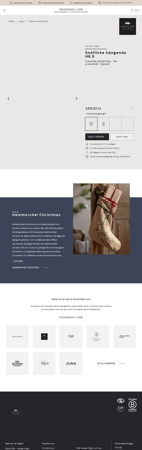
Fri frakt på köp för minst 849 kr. (53, 3)
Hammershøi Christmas (30, 267)
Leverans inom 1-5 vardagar (23, 3)
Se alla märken (111, 363)
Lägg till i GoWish (122, 137)
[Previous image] (8, 98)
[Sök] (132, 10)
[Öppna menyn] (4, 10)
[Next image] (76, 98)
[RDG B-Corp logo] (132, 406)
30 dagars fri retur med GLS (83, 3)
